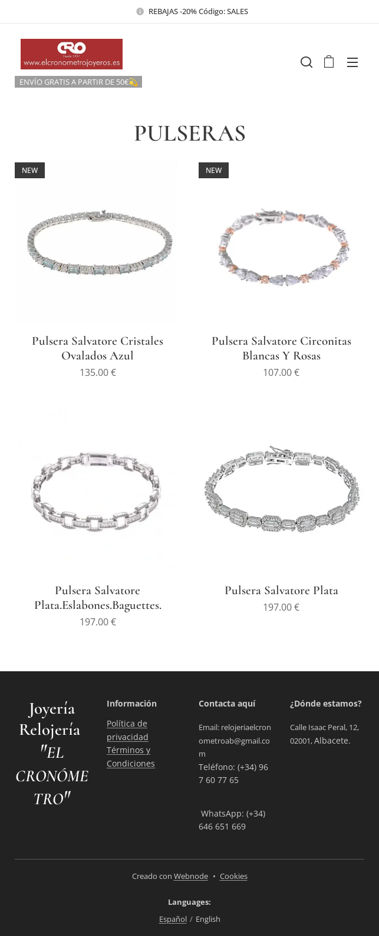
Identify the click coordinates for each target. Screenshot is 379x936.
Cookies (234, 876)
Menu (352, 62)
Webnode (191, 876)
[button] (305, 61)
